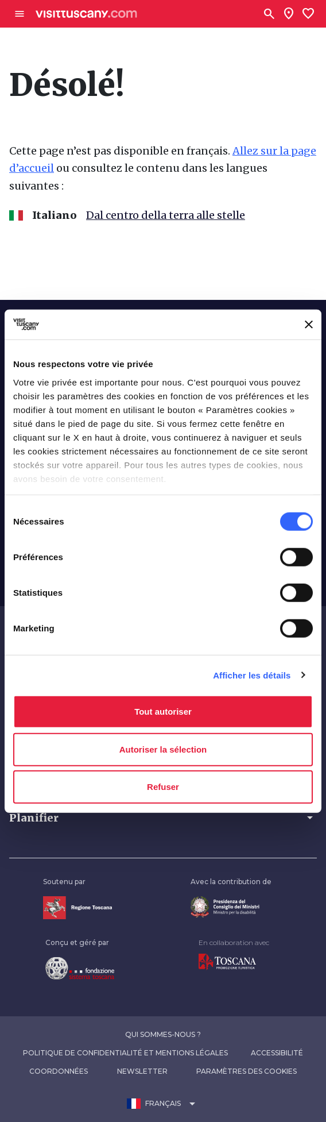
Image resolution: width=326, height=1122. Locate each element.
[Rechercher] (269, 13)
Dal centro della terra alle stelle (165, 215)
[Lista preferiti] (308, 13)
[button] (163, 817)
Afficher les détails (251, 675)
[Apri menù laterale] (19, 13)
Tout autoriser (163, 711)
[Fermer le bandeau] (309, 325)
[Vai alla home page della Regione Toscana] (77, 907)
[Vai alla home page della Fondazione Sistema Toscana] (79, 967)
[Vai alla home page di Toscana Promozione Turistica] (227, 961)
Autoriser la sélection (163, 749)
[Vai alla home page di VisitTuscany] (86, 14)
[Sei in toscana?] (288, 13)
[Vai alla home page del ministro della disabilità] (225, 906)
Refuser (163, 787)
